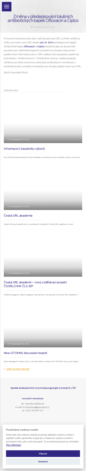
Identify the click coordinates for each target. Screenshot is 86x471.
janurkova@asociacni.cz (38, 407)
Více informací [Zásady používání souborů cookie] (13, 445)
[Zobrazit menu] (6, 6)
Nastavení (43, 461)
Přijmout (43, 454)
